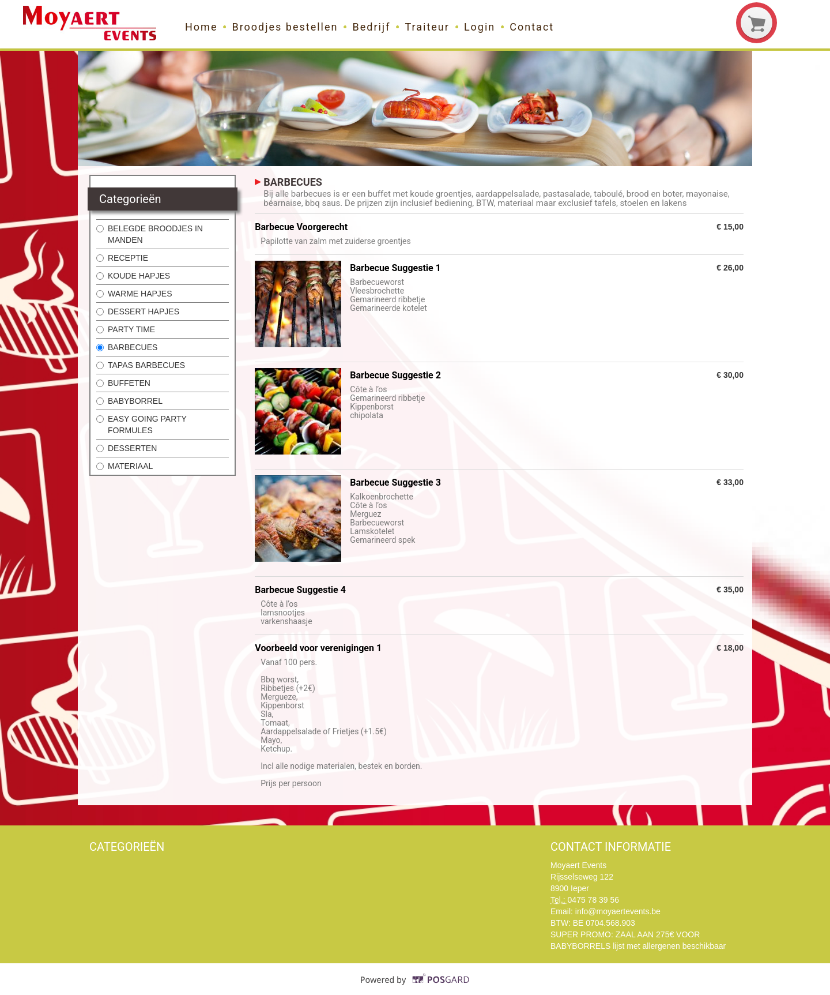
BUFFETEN (123, 383)
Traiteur (427, 27)
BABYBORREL (129, 400)
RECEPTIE (122, 257)
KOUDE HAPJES (133, 275)
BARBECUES (126, 347)
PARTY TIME (125, 329)
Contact (532, 27)
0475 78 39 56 (594, 899)
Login (479, 27)
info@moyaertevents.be (618, 911)
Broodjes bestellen (285, 27)
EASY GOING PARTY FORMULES (141, 424)
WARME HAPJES (134, 293)
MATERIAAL (124, 466)
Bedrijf (371, 27)
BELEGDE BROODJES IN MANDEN (149, 234)
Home (201, 27)
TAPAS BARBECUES (140, 365)
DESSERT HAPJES (137, 311)
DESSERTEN (126, 448)
